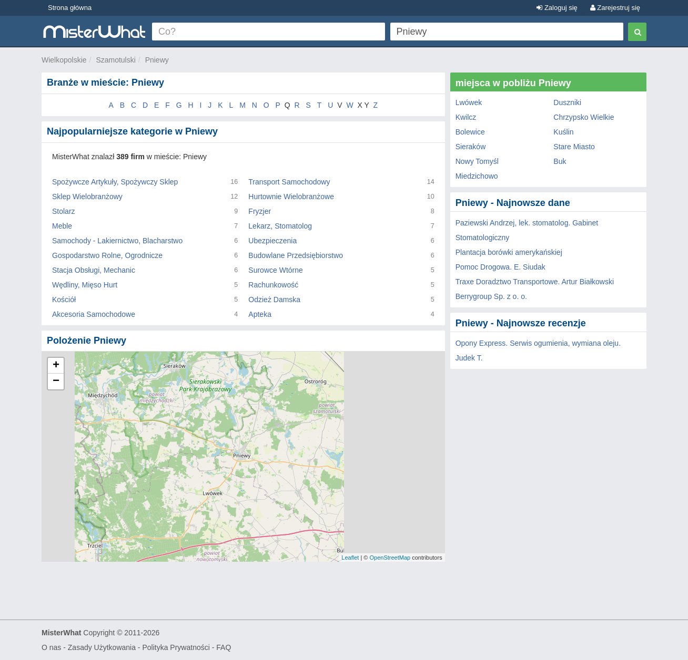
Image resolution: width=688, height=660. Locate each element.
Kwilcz (466, 117)
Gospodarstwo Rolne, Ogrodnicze (107, 255)
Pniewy (157, 60)
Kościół (64, 299)
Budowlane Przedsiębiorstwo (295, 255)
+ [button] (56, 366)
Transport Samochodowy (289, 182)
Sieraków (471, 146)
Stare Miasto (574, 146)
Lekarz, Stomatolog (280, 226)
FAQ (223, 647)
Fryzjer (259, 211)
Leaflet (350, 557)
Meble (62, 226)
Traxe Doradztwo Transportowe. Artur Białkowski (535, 281)
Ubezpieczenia (272, 240)
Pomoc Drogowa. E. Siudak (500, 267)
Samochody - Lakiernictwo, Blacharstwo (117, 240)
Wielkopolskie (64, 60)
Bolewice (470, 132)
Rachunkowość (273, 285)
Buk (559, 161)
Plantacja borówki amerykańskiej (509, 252)
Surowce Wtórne (275, 270)
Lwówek (469, 102)
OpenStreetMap (389, 557)
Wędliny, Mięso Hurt (84, 285)
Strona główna (70, 8)
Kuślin (563, 132)
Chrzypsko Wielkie (583, 117)
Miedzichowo (477, 176)
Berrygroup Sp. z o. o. (491, 296)
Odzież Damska (274, 299)
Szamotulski (115, 60)
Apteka (259, 314)
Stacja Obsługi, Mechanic (93, 270)
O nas (51, 647)
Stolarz (63, 211)
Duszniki (567, 102)
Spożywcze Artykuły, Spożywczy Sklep (115, 182)
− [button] (56, 381)
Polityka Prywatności (175, 647)
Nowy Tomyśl (477, 161)
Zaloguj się (557, 8)
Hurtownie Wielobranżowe (291, 196)
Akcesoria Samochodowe (93, 314)
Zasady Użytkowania (102, 647)
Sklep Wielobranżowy (87, 196)
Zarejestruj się (615, 8)
